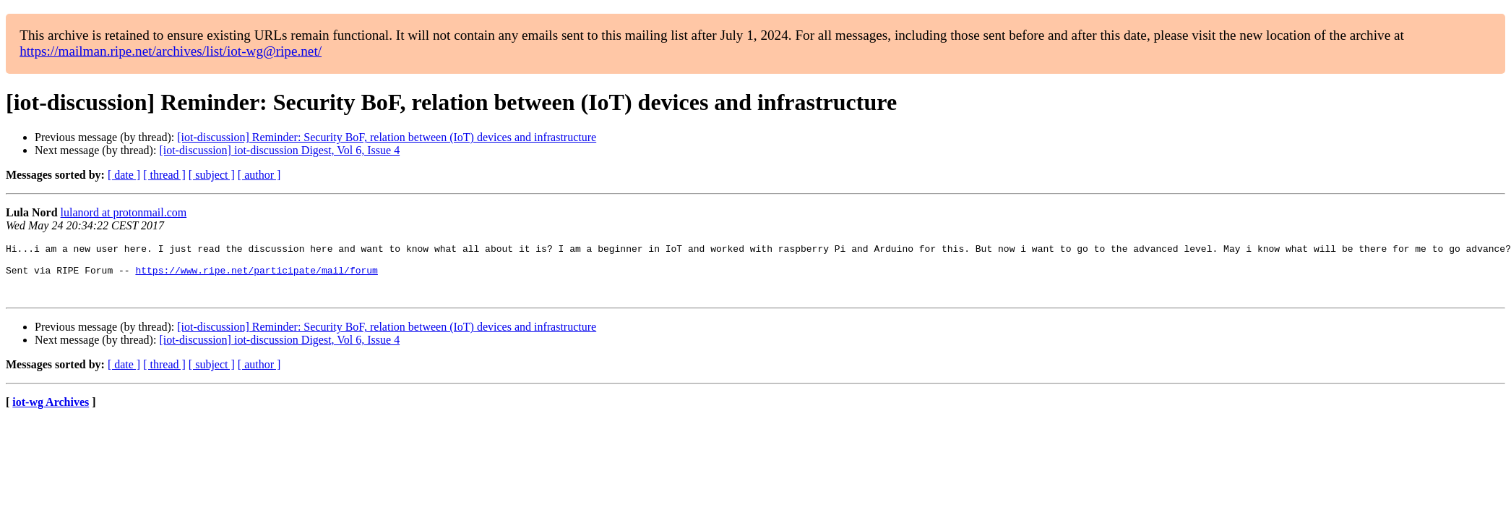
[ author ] (259, 175)
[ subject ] (212, 175)
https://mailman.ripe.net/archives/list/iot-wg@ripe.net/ (171, 51)
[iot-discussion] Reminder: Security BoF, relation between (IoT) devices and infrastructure (386, 137)
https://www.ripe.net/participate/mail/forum (256, 276)
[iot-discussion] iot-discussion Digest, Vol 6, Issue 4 (279, 150)
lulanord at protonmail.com (124, 212)
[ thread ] (164, 175)
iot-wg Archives (50, 413)
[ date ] (124, 175)
